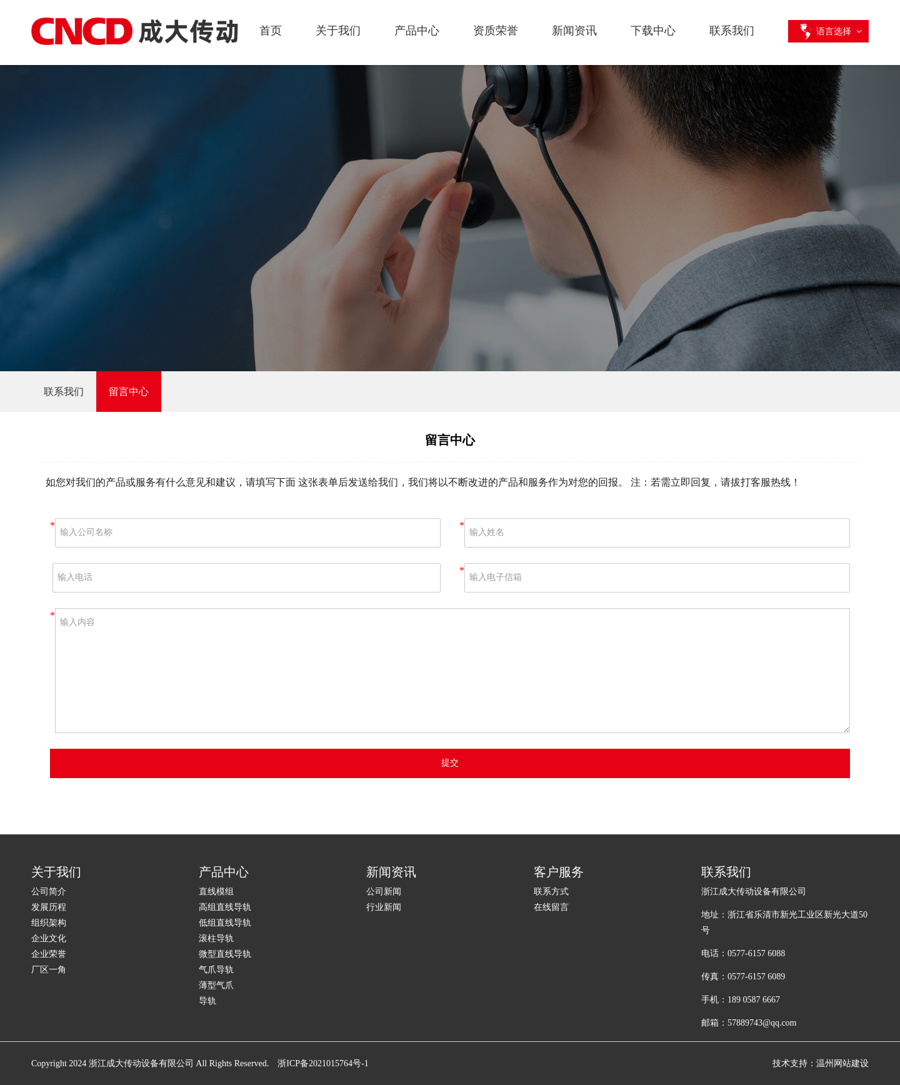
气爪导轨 (216, 969)
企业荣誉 (48, 954)
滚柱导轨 (216, 938)
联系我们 (731, 30)
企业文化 (48, 938)
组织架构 (48, 923)
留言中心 (129, 391)
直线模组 (216, 891)
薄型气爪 (216, 985)
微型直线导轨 (225, 954)
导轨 (207, 1001)
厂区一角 (48, 969)
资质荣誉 (495, 30)
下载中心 (653, 30)
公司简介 (48, 891)
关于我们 (338, 30)
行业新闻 (383, 907)
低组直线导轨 (225, 923)
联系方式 (551, 891)
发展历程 (48, 907)
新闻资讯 (574, 30)
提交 (450, 763)
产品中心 (416, 30)
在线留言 (551, 907)
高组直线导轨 (225, 907)
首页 (270, 30)
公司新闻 (383, 891)
